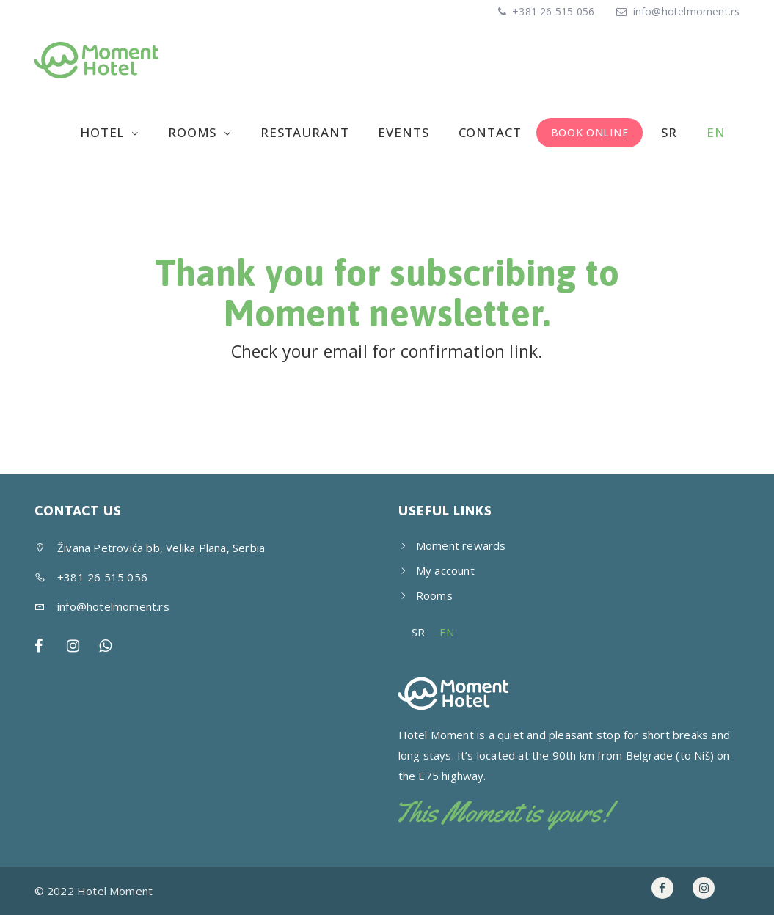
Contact (490, 132)
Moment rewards (461, 545)
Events (403, 132)
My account (445, 570)
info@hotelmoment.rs (686, 11)
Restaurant (304, 132)
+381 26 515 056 (551, 11)
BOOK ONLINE (590, 132)
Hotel (104, 132)
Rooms (194, 132)
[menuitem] (667, 132)
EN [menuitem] (446, 632)
